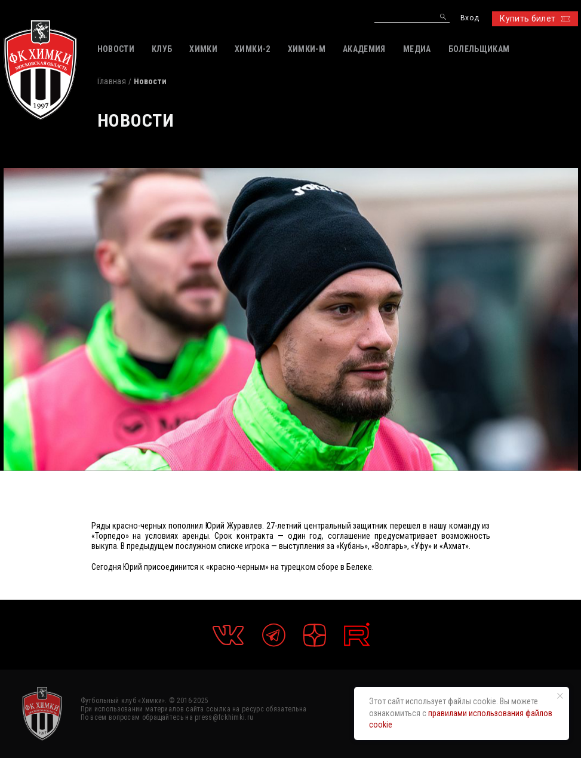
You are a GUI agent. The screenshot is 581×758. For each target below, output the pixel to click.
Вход (469, 18)
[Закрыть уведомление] (560, 696)
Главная (111, 81)
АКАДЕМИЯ (364, 49)
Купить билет (535, 18)
